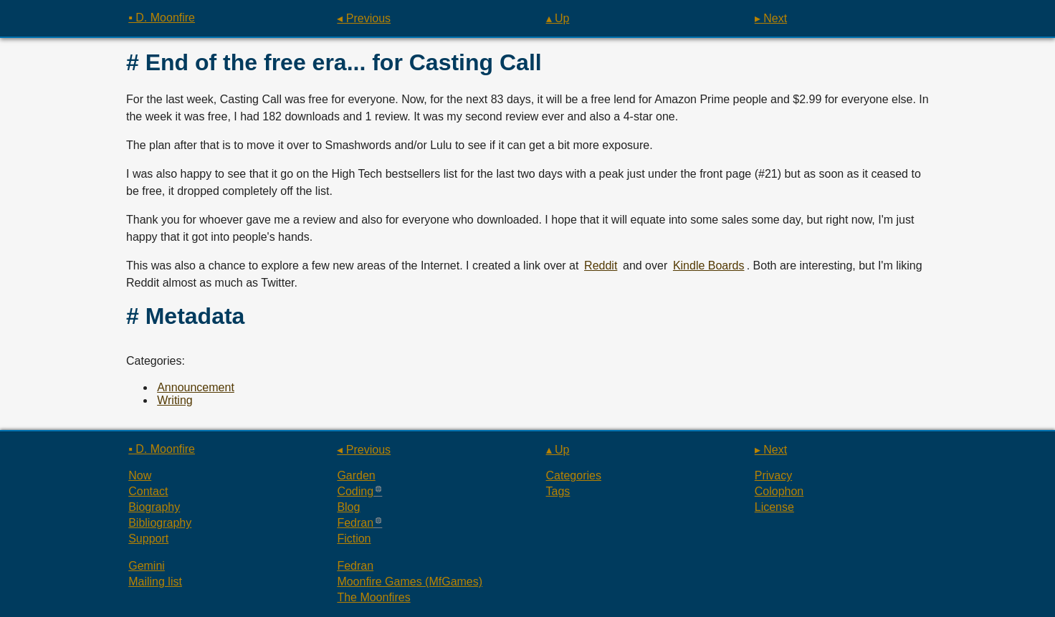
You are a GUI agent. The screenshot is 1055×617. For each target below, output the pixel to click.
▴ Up (558, 18)
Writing (175, 400)
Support (148, 538)
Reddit (600, 265)
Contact (148, 491)
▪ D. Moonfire (161, 17)
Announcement (195, 387)
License (774, 507)
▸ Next (771, 18)
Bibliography (159, 523)
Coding (355, 491)
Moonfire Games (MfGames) (409, 581)
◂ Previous (364, 18)
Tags (558, 491)
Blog (348, 507)
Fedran (355, 523)
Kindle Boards (709, 265)
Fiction (354, 538)
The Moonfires (373, 597)
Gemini (146, 566)
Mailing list (155, 581)
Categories (573, 475)
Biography (154, 507)
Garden (356, 475)
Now (139, 475)
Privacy (773, 475)
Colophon (779, 491)
